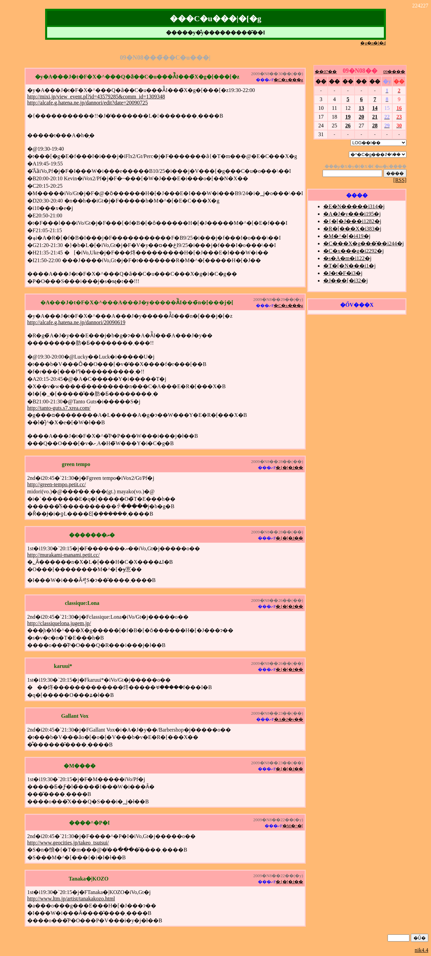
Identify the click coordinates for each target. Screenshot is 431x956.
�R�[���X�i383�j (352, 229)
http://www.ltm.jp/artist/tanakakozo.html (71, 898)
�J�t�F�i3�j (342, 273)
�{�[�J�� (289, 467)
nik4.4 (421, 950)
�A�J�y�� (288, 719)
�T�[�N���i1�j (349, 266)
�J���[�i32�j (345, 280)
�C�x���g (288, 79)
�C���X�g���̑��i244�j (363, 243)
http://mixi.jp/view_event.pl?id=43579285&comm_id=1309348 (96, 96)
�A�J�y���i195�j (352, 214)
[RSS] (399, 180)
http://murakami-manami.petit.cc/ (63, 555)
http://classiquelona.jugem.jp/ (59, 623)
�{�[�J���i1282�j (352, 221)
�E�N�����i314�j (354, 206)
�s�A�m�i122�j (347, 258)
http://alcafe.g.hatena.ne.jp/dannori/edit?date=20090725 (87, 102)
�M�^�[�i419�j (346, 236)
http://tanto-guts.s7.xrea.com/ (59, 408)
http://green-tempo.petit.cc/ (56, 484)
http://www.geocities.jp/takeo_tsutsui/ (68, 842)
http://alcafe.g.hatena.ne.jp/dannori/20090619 (76, 322)
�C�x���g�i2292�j (353, 251)
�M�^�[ (293, 825)
